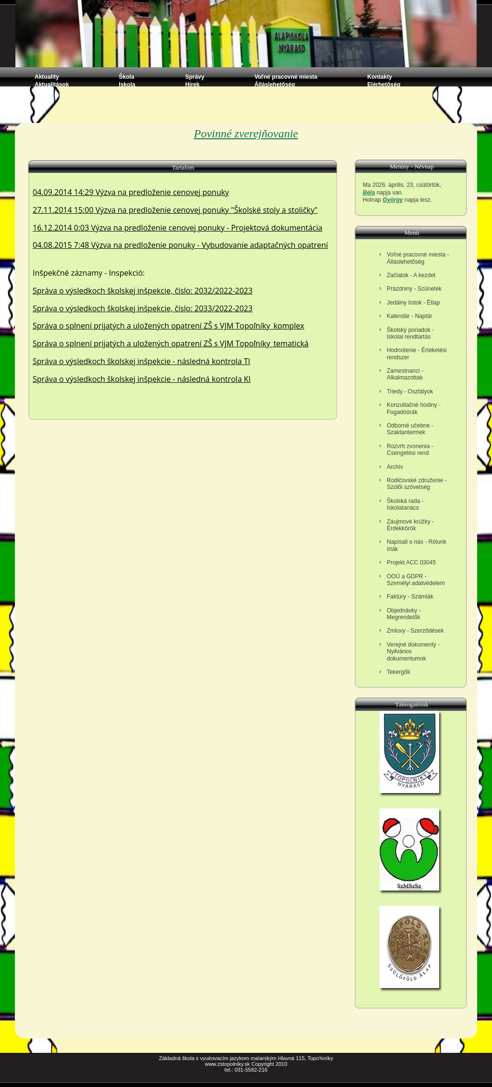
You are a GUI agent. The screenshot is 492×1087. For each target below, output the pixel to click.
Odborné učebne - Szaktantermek (410, 429)
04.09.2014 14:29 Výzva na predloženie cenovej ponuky (131, 192)
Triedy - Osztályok (410, 391)
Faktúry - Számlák (410, 596)
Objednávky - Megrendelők (404, 614)
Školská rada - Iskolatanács (405, 504)
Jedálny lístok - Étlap (413, 302)
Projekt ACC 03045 (411, 562)
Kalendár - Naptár (409, 316)
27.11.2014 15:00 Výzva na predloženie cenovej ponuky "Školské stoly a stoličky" (175, 210)
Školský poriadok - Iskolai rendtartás (410, 333)
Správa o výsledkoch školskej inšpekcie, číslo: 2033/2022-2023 (143, 308)
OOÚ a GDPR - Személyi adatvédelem (416, 579)
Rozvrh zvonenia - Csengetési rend (410, 449)
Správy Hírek (194, 80)
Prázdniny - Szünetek (414, 288)
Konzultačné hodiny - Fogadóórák (414, 408)
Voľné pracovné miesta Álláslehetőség (285, 80)
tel (227, 1070)
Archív (395, 467)
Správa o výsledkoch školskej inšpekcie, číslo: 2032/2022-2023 (143, 290)
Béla (369, 192)
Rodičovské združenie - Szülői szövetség (417, 483)
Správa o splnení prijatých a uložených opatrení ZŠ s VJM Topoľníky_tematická (170, 343)
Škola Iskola (127, 80)
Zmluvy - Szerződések (415, 630)
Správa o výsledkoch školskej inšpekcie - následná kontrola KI (142, 379)
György (392, 199)
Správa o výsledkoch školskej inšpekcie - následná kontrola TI (141, 361)
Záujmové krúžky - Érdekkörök (410, 525)
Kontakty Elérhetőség (384, 80)
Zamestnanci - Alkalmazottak (405, 374)
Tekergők (398, 672)
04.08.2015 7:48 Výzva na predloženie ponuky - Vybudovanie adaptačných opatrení (180, 245)
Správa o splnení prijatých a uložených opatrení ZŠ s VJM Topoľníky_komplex (168, 325)
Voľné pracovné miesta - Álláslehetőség (418, 258)
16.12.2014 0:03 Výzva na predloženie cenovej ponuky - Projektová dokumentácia (177, 227)
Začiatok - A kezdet (411, 275)
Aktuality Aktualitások (52, 80)
